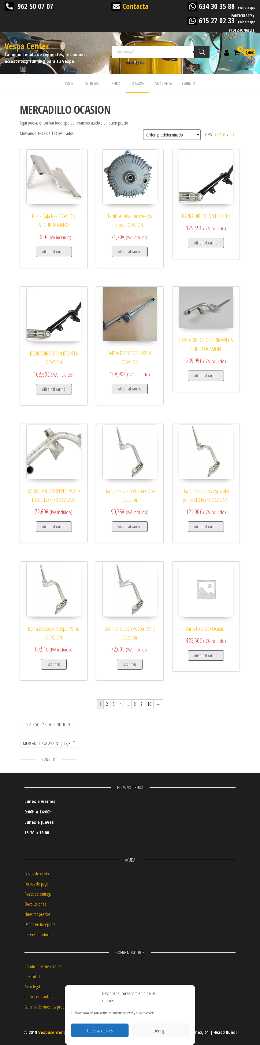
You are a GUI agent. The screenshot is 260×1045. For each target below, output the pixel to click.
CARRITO (188, 83)
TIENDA (114, 83)
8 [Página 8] (135, 704)
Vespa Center (27, 46)
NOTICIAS (92, 83)
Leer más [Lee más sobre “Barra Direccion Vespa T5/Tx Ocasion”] (129, 664)
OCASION (137, 83)
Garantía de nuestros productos (48, 1007)
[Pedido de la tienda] (172, 134)
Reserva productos (38, 934)
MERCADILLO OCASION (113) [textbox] (47, 743)
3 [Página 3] (114, 704)
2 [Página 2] (107, 704)
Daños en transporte (40, 924)
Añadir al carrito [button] (53, 252)
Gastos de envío (36, 873)
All (232, 134)
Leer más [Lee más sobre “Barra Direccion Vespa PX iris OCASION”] (53, 664)
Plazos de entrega (37, 894)
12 (216, 134)
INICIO (70, 83)
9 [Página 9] (142, 704)
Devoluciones (35, 904)
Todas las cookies (100, 1031)
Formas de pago (36, 884)
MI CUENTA (163, 83)
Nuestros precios (37, 914)
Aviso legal (32, 986)
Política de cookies (38, 996)
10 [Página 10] (149, 704)
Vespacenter (50, 1032)
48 (224, 134)
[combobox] (48, 741)
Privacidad (32, 976)
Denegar (160, 1031)
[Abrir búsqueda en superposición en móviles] (161, 52)
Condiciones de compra (42, 966)
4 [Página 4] (120, 704)
